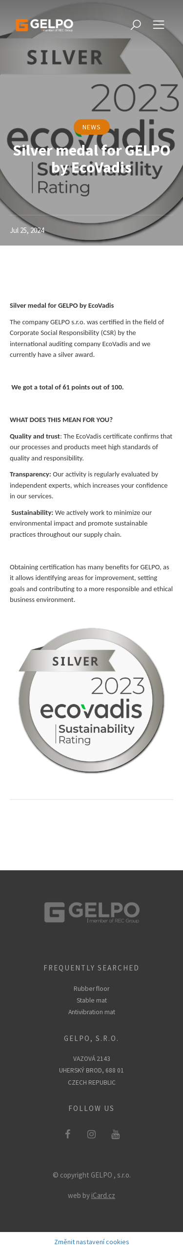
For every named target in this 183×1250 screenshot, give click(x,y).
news (91, 127)
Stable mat (92, 1000)
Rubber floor (91, 989)
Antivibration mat (91, 1012)
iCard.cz (103, 1195)
